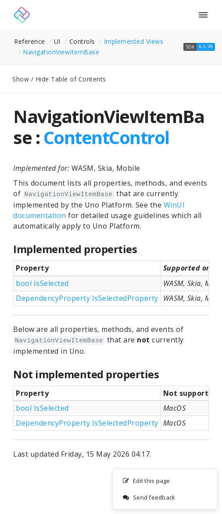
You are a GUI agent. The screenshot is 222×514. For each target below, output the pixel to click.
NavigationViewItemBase (61, 52)
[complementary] (165, 489)
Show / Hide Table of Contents (59, 79)
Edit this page (146, 481)
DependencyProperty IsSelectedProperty (87, 298)
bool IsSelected (42, 283)
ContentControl (106, 137)
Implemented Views (134, 41)
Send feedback (148, 498)
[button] (199, 47)
